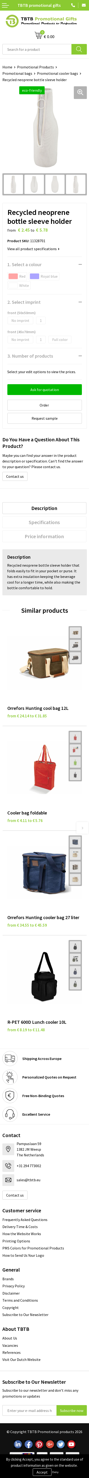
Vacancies (10, 1345)
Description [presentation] (44, 508)
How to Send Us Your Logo (23, 1255)
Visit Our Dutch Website (21, 1359)
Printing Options (16, 1241)
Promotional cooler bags (57, 73)
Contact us (15, 476)
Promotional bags (17, 73)
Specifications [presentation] (44, 522)
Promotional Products (35, 67)
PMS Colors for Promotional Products (33, 1248)
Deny (55, 1472)
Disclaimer (11, 1293)
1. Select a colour (24, 264)
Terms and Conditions (20, 1300)
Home (7, 67)
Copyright (10, 1307)
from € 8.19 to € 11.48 (26, 1029)
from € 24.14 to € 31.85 (27, 716)
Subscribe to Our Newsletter (25, 1314)
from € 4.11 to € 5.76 (25, 820)
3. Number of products (30, 356)
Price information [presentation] (44, 536)
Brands (8, 1278)
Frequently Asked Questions (24, 1219)
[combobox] (37, 49)
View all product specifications (33, 248)
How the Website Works (21, 1233)
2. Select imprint (24, 302)
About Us (9, 1338)
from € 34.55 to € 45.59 (27, 925)
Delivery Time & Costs (20, 1226)
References (11, 1352)
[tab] (44, 508)
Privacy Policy (13, 1286)
